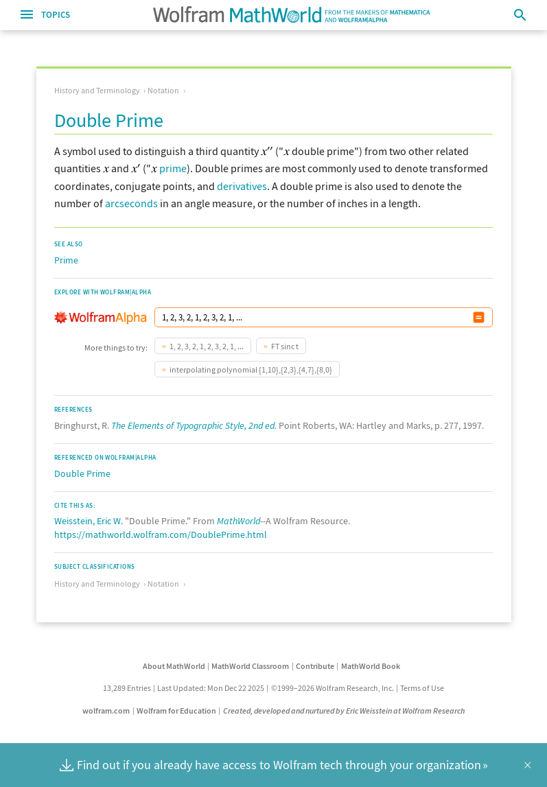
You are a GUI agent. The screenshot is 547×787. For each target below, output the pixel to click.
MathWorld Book (370, 666)
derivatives (242, 186)
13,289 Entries (127, 688)
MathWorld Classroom (250, 666)
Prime (66, 260)
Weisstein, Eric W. (88, 521)
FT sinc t (285, 346)
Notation (163, 90)
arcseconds (131, 203)
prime (173, 168)
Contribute (315, 666)
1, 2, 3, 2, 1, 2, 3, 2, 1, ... (207, 346)
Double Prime (82, 473)
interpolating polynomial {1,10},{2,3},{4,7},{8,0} (251, 369)
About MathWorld (174, 666)
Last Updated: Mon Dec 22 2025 (210, 688)
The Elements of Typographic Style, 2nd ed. (194, 425)
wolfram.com (106, 710)
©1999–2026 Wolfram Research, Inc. (332, 688)
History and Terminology (97, 90)
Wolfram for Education (176, 710)
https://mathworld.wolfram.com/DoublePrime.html (160, 534)
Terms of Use (422, 688)
